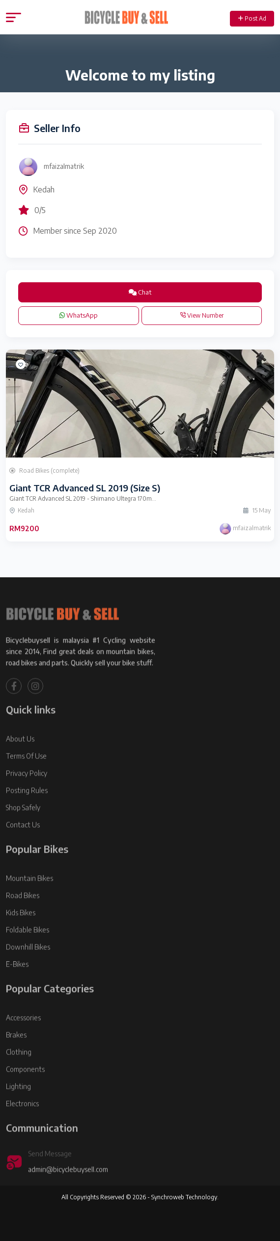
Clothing (18, 1074)
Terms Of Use (26, 778)
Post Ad (252, 18)
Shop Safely (23, 829)
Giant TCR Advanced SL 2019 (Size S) (84, 487)
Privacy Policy (26, 795)
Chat (140, 292)
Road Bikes (22, 917)
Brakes (16, 1056)
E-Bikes (17, 986)
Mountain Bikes (29, 900)
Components (25, 1091)
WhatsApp (78, 315)
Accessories (23, 1039)
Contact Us (23, 846)
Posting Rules (27, 812)
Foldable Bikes (27, 951)
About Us (20, 760)
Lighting (18, 1108)
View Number (202, 315)
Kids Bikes (20, 934)
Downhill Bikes (28, 969)
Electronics (22, 1125)
